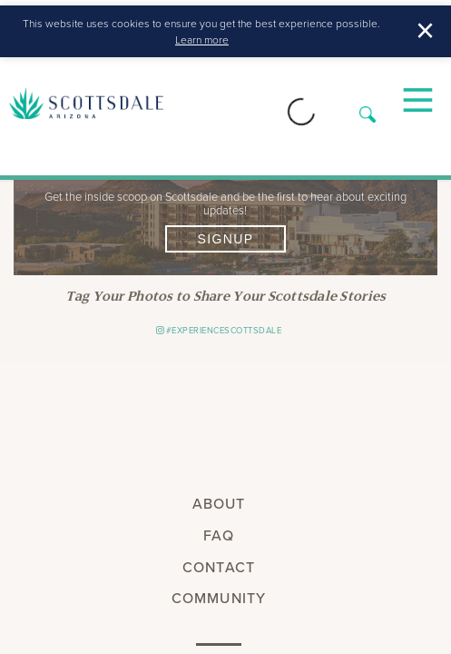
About (219, 503)
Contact (218, 567)
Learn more (202, 39)
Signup (225, 239)
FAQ (218, 535)
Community (219, 598)
